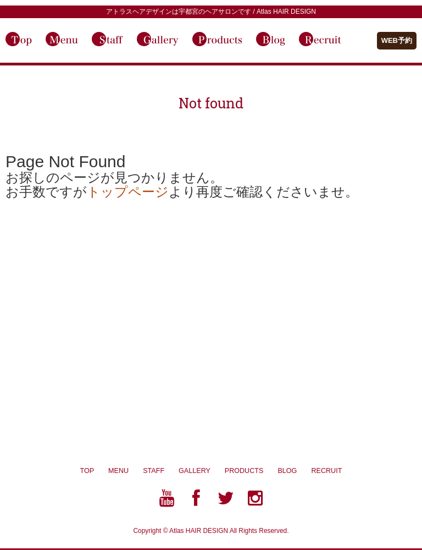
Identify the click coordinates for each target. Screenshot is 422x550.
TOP (87, 471)
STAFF (153, 471)
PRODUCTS (251, 471)
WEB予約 (396, 40)
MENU (118, 471)
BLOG (294, 471)
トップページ (128, 191)
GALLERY (202, 471)
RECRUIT (326, 471)
